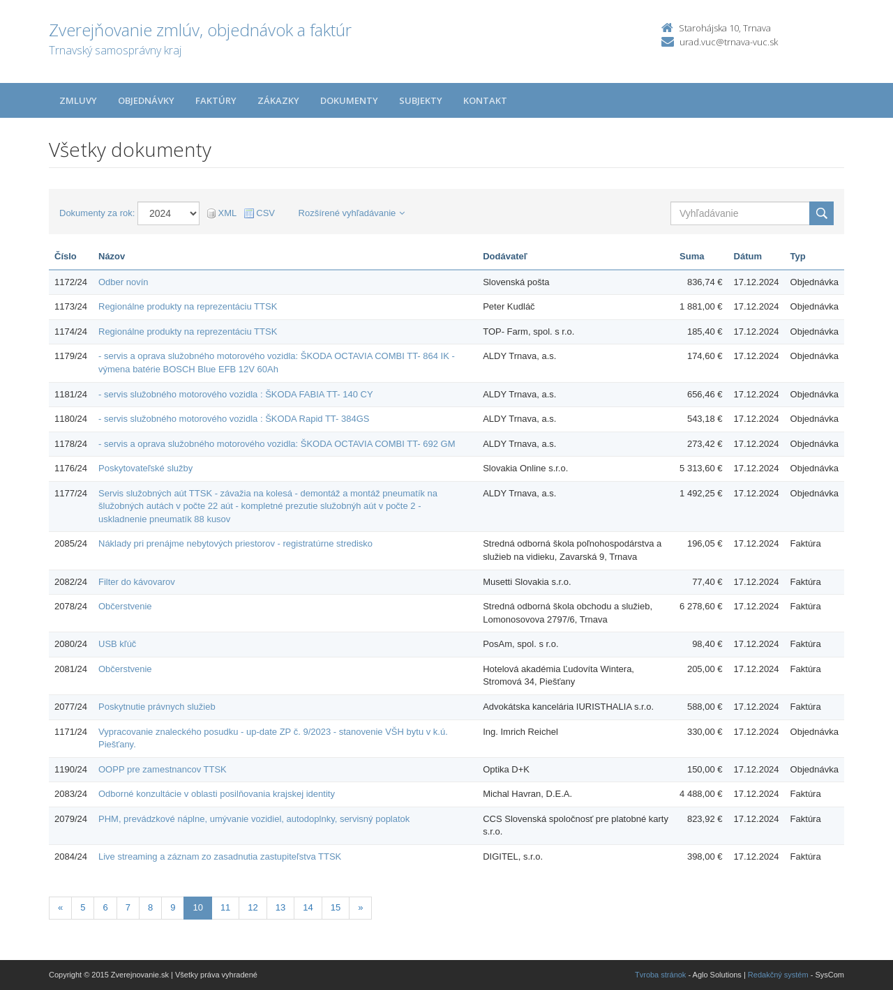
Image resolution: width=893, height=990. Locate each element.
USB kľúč (117, 644)
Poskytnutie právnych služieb (157, 706)
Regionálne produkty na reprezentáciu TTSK (187, 306)
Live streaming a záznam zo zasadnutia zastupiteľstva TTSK (219, 856)
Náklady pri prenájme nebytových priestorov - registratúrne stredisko (235, 543)
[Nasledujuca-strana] (360, 908)
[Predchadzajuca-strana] (60, 908)
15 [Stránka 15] (335, 907)
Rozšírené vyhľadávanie (352, 213)
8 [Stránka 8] (150, 907)
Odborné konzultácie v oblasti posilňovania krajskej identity (216, 794)
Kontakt (485, 100)
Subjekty (420, 100)
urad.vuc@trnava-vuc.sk (729, 42)
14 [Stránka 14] (308, 907)
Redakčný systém (778, 974)
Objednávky (146, 100)
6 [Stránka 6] (105, 907)
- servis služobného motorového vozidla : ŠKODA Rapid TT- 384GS (234, 418)
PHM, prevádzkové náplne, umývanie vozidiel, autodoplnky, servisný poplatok (254, 819)
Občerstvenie (125, 606)
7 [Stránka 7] (128, 907)
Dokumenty (349, 100)
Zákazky (278, 100)
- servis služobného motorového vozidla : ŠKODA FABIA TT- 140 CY (235, 394)
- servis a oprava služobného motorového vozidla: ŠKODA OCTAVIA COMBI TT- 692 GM (277, 444)
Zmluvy (78, 100)
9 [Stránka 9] (172, 907)
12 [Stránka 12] (252, 907)
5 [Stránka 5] (82, 907)
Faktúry (216, 100)
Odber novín (123, 282)
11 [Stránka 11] (225, 907)
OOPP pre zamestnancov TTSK (162, 769)
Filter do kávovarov (136, 582)
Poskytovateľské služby (145, 468)
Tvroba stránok (660, 974)
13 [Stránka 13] (280, 907)
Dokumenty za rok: (97, 213)
